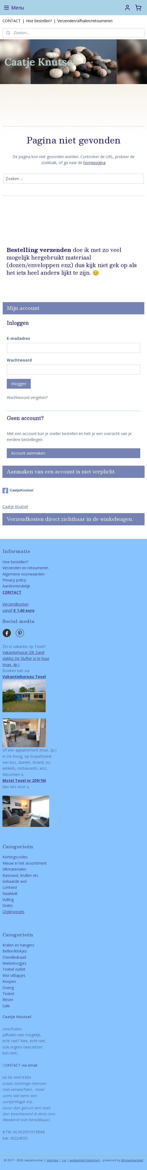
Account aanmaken (28, 453)
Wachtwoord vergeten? (27, 397)
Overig (8, 987)
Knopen (9, 981)
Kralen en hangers (18, 945)
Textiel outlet (14, 969)
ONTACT (13, 1065)
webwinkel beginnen (85, 1160)
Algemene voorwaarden (23, 574)
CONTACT (11, 20)
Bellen (7, 951)
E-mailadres (18, 338)
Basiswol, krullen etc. (20, 875)
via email (29, 1065)
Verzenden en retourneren (25, 567)
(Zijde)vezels (13, 911)
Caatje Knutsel (15, 506)
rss (64, 1160)
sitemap (52, 1160)
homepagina (94, 162)
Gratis (7, 905)
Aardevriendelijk (16, 586)
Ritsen (7, 999)
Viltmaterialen (14, 869)
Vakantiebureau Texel (24, 676)
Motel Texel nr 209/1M (24, 780)
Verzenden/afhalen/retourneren (84, 20)
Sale (6, 1005)
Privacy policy (14, 580)
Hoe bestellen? (39, 20)
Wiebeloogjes (14, 963)
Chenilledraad (14, 957)
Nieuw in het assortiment (24, 863)
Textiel (8, 993)
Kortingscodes (15, 856)
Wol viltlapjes (14, 975)
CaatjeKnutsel (17, 490)
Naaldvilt (10, 893)
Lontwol (9, 887)
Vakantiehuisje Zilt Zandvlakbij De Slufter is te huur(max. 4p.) (25, 658)
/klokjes (20, 951)
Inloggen (18, 383)
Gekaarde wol (14, 881)
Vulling (8, 899)
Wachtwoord (19, 360)
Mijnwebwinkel (132, 1160)
